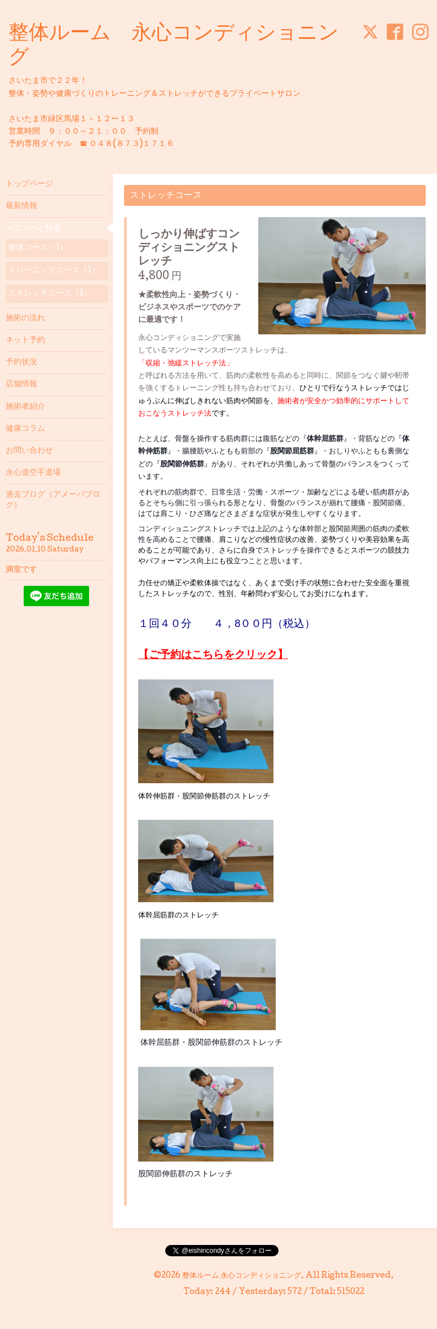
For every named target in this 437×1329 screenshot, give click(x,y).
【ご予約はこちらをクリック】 (213, 654)
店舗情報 (21, 384)
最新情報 (21, 206)
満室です (21, 570)
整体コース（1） (38, 248)
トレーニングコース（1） (53, 270)
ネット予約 (25, 340)
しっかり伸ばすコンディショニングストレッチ (189, 248)
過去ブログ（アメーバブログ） (53, 500)
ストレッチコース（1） (49, 293)
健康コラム (25, 429)
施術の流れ (25, 318)
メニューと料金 (33, 228)
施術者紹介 (25, 407)
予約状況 (21, 362)
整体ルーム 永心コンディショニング (241, 1276)
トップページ (29, 184)
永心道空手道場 (33, 473)
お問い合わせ (29, 451)
